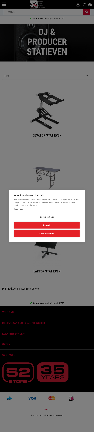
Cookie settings (47, 217)
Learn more (19, 209)
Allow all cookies (46, 233)
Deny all (46, 225)
